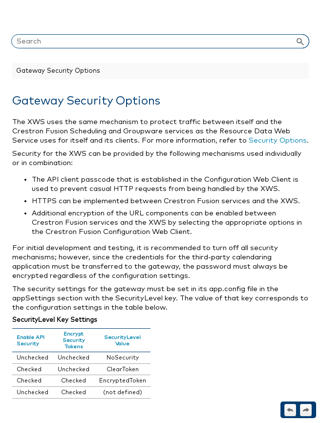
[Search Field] (160, 41)
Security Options (278, 140)
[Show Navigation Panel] (304, 17)
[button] (300, 41)
